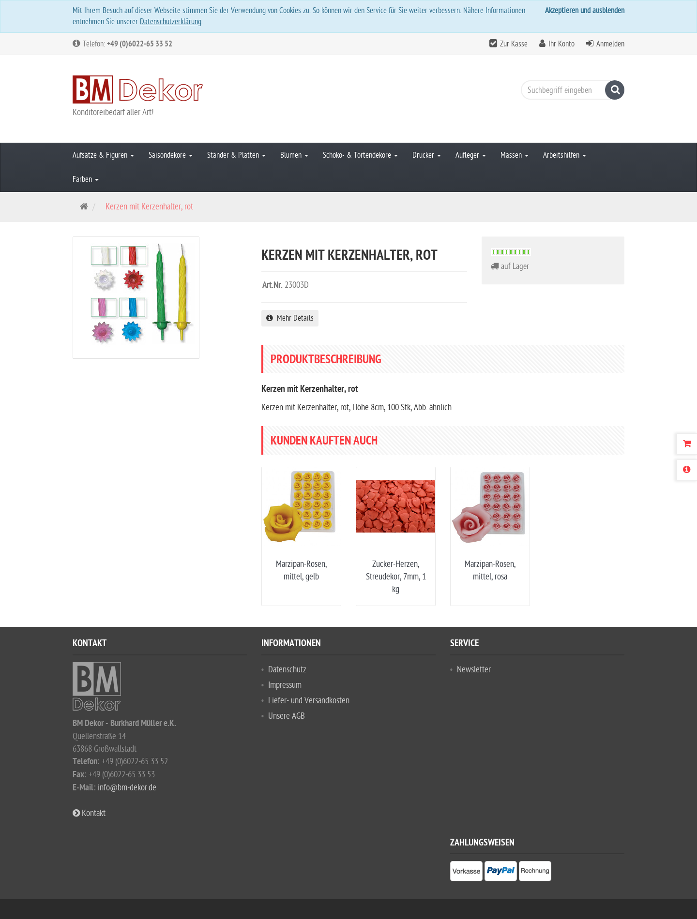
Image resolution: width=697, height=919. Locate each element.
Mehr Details (290, 318)
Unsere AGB (286, 716)
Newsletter (474, 670)
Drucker (426, 155)
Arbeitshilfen (564, 155)
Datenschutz (287, 670)
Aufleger (470, 155)
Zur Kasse (514, 44)
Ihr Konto (561, 44)
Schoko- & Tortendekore (360, 155)
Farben (86, 179)
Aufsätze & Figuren (103, 155)
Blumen (294, 155)
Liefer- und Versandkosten (308, 701)
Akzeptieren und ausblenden (584, 10)
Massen (514, 155)
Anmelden (610, 44)
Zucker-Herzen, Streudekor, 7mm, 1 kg (396, 576)
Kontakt (89, 813)
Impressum (285, 685)
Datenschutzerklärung (170, 21)
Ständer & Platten (236, 155)
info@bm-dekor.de (127, 788)
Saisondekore (171, 155)
